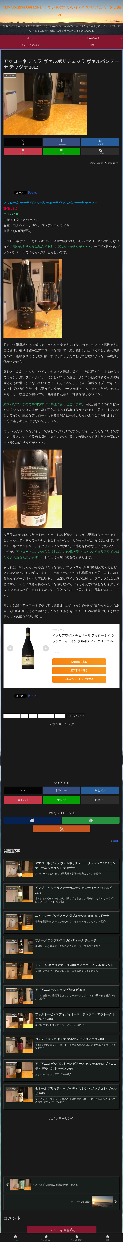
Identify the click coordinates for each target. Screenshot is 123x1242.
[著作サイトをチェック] (32, 820)
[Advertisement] (61, 176)
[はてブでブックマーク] (100, 142)
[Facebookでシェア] (61, 142)
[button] (100, 151)
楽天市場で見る (76, 670)
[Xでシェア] (23, 142)
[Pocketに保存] (23, 151)
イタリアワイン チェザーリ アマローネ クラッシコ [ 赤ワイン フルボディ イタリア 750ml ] (84, 641)
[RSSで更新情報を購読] (61, 828)
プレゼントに (46, 716)
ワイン (60, 716)
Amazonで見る (77, 662)
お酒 (24, 716)
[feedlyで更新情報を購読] (91, 820)
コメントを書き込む (61, 1231)
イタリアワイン (76, 716)
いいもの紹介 (12, 716)
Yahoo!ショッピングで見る (76, 679)
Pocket (32, 192)
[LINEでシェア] (61, 151)
